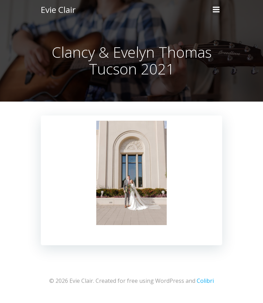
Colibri (205, 281)
